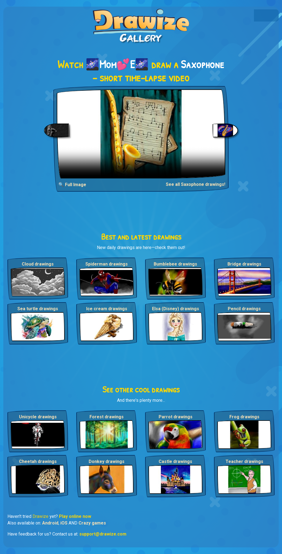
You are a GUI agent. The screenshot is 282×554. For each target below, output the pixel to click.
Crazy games (92, 523)
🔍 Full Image (72, 184)
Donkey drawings (106, 461)
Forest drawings (107, 416)
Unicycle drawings (38, 416)
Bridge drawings (244, 264)
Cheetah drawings (38, 461)
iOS (63, 523)
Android (50, 523)
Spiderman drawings (106, 264)
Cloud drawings (38, 264)
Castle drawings (175, 461)
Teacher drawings (244, 461)
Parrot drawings (175, 416)
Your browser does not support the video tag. (141, 133)
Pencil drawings (244, 308)
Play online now (75, 516)
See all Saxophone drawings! (195, 184)
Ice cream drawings (106, 308)
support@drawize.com (102, 534)
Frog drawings (244, 416)
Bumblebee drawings (175, 264)
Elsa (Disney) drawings (175, 308)
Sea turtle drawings (37, 308)
